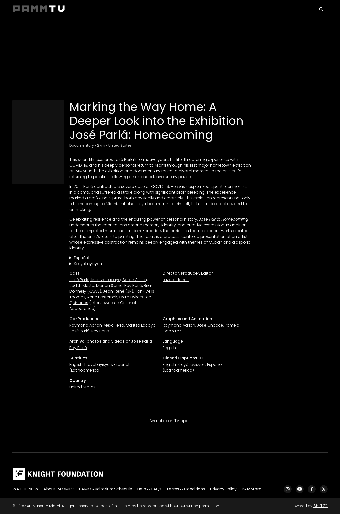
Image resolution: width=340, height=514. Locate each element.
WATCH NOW (25, 489)
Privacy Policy (223, 489)
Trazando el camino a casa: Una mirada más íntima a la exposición (160, 258)
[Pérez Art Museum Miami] (57, 474)
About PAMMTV (58, 489)
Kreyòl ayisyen (88, 264)
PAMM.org (251, 489)
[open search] (323, 10)
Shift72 (320, 506)
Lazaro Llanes (176, 280)
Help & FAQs (149, 489)
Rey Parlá (78, 348)
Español (81, 258)
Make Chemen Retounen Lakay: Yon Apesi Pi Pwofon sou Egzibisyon (160, 264)
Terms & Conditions (185, 489)
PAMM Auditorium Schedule (105, 489)
